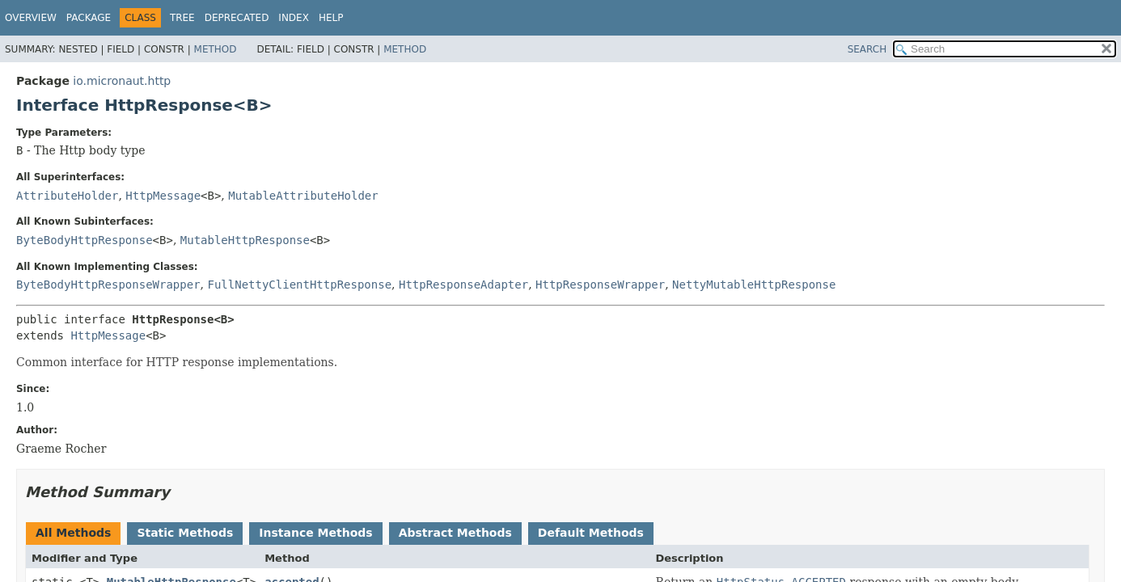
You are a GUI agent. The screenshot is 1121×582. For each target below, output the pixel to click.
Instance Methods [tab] (315, 532)
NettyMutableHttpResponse (753, 284)
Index (293, 17)
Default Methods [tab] (591, 532)
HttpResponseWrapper (600, 284)
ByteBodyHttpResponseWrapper (108, 284)
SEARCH (867, 49)
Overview (31, 17)
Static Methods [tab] (185, 532)
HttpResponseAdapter (463, 284)
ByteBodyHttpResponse (84, 240)
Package (88, 17)
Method (215, 49)
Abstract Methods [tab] (455, 532)
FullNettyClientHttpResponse (299, 284)
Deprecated (237, 17)
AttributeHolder (67, 195)
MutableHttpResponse (245, 240)
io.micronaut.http (122, 80)
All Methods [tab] (73, 532)
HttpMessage (163, 195)
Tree (182, 17)
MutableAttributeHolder (303, 195)
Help (331, 17)
